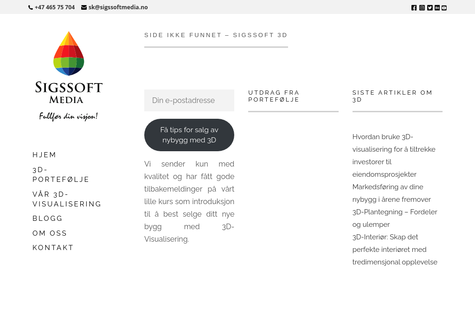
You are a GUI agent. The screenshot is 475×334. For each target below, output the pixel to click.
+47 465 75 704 (55, 7)
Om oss (50, 233)
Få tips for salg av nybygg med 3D (189, 135)
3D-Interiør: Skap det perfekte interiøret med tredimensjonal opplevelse (395, 249)
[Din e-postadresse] (189, 100)
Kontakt (53, 248)
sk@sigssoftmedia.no (118, 7)
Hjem (44, 155)
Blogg (47, 218)
